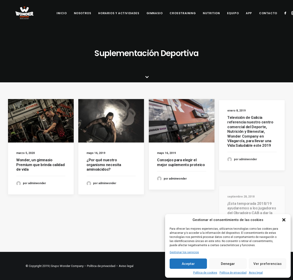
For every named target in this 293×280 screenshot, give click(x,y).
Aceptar (188, 264)
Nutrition (211, 17)
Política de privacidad (233, 272)
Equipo (233, 17)
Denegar (228, 264)
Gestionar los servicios (184, 252)
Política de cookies (205, 272)
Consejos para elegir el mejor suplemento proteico (181, 163)
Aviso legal (256, 272)
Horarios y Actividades (118, 17)
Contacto (268, 17)
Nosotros (82, 17)
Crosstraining (183, 17)
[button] (284, 220)
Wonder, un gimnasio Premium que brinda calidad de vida (40, 165)
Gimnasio (154, 17)
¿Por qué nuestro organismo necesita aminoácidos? (104, 165)
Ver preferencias (267, 264)
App (249, 17)
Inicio (62, 17)
